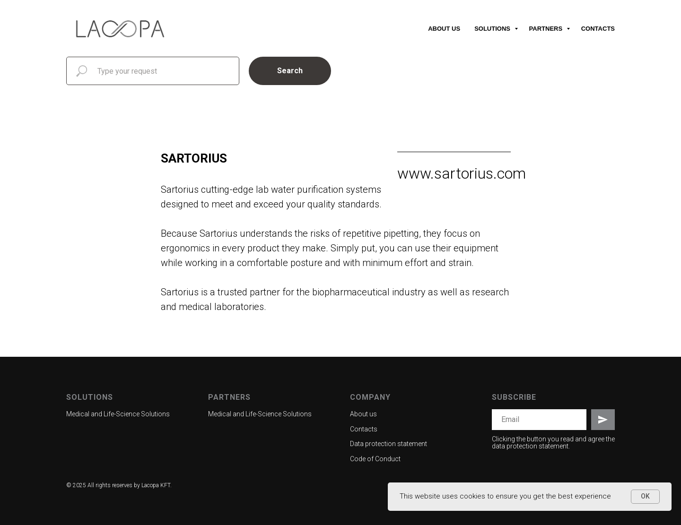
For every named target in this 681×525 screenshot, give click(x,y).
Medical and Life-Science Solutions (118, 414)
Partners (546, 28)
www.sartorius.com (461, 173)
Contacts (598, 28)
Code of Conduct (375, 459)
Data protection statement (388, 444)
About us (444, 28)
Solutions (493, 28)
